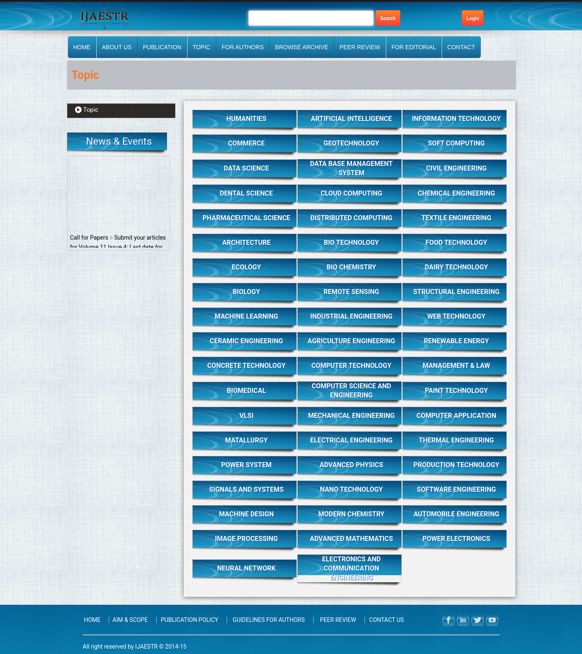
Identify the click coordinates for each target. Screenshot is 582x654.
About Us (117, 47)
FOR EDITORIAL (413, 47)
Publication (162, 47)
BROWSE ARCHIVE (301, 47)
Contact (461, 47)
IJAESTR (146, 646)
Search (388, 18)
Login (472, 18)
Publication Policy (189, 619)
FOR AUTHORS (243, 47)
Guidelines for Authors (268, 619)
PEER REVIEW (360, 47)
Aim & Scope (130, 619)
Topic (201, 47)
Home (81, 47)
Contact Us (386, 619)
